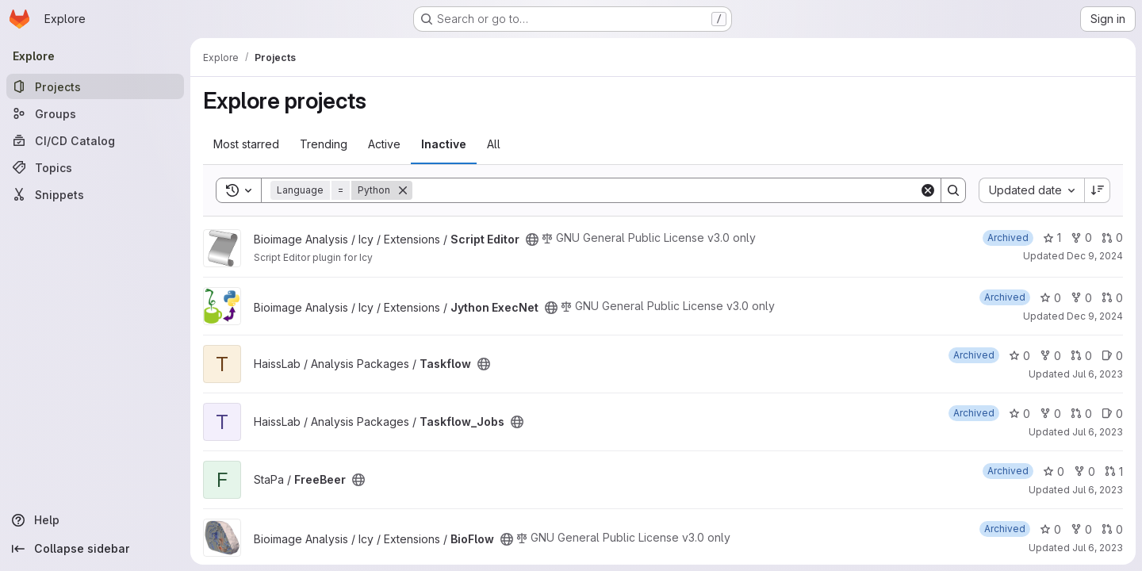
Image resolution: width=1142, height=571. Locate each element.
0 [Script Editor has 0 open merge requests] (1112, 237)
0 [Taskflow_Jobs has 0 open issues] (1112, 413)
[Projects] (95, 86)
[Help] (95, 520)
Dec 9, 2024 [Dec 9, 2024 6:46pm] (1095, 316)
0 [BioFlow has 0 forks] (1081, 529)
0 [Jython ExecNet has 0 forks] (1081, 298)
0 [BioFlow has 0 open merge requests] (1112, 529)
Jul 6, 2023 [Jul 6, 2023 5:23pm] (1097, 490)
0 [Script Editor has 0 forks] (1081, 237)
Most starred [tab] (246, 144)
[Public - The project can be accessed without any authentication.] (532, 239)
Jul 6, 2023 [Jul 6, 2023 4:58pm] (1097, 548)
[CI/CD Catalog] (95, 140)
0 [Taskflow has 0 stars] (1019, 355)
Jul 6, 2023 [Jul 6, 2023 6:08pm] (1097, 374)
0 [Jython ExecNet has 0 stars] (1050, 298)
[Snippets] (95, 194)
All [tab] (493, 144)
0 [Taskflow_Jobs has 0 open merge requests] (1081, 413)
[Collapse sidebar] (95, 548)
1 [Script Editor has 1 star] (1052, 237)
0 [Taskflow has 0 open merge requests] (1081, 355)
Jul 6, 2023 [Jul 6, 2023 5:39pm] (1097, 432)
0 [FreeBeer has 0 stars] (1053, 471)
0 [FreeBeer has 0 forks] (1084, 471)
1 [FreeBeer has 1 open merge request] (1114, 471)
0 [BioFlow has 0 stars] (1050, 529)
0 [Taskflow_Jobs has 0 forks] (1050, 413)
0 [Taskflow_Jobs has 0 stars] (1019, 413)
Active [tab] (384, 144)
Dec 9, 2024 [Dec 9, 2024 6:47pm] (1095, 256)
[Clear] (927, 190)
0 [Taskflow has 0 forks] (1050, 355)
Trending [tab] (323, 144)
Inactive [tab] (443, 144)
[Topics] (95, 167)
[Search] (666, 190)
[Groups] (95, 113)
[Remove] (402, 190)
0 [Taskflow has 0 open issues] (1112, 355)
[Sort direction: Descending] (1097, 190)
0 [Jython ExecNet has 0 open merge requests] (1112, 298)
